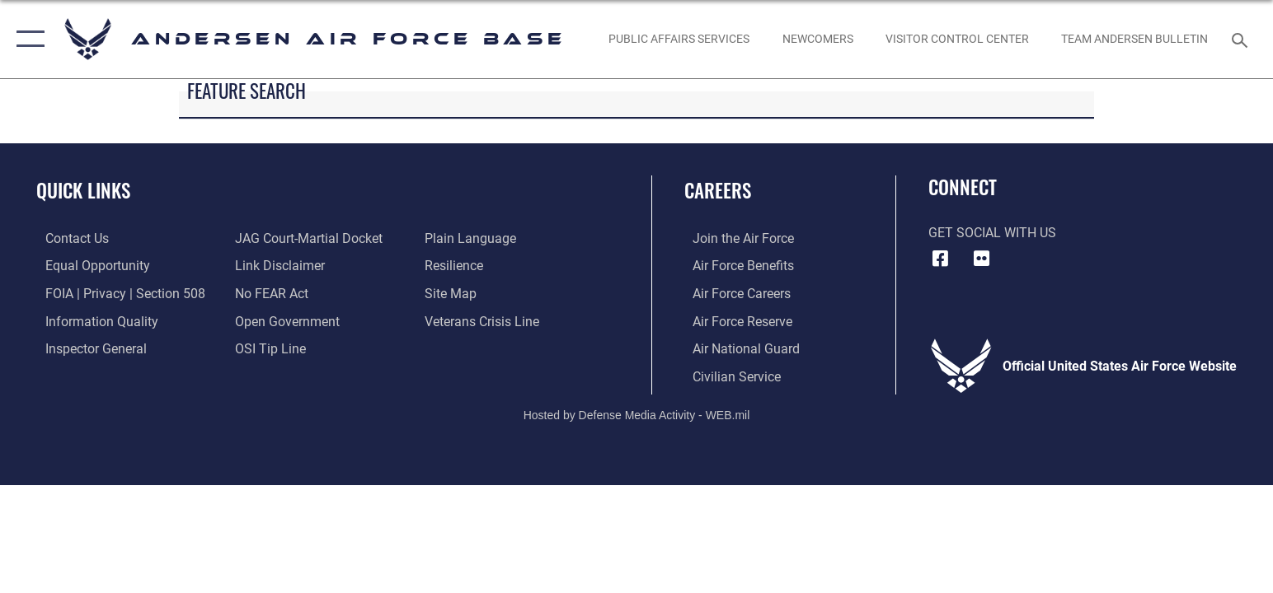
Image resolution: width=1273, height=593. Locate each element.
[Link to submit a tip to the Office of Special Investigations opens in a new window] (267, 348)
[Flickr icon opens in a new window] (981, 258)
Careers (717, 189)
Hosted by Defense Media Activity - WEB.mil (637, 413)
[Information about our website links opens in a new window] (277, 265)
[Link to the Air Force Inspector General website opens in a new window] (87, 348)
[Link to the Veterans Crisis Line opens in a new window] (484, 321)
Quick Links (83, 189)
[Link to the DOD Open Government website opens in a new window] (284, 321)
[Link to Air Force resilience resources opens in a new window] (456, 265)
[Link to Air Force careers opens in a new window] (733, 293)
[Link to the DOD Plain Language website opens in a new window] (473, 238)
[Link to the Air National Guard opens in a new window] (738, 348)
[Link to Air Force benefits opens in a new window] (735, 265)
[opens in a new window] (679, 39)
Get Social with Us (992, 232)
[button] (27, 39)
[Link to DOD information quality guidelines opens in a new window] (92, 321)
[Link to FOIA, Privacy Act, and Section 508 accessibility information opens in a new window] (116, 293)
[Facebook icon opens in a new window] (940, 258)
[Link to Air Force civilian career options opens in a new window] (728, 375)
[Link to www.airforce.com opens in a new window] (735, 238)
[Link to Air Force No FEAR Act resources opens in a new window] (268, 293)
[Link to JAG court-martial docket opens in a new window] (305, 238)
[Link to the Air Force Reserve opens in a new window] (734, 321)
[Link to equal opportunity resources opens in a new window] (88, 265)
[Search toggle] (1242, 39)
